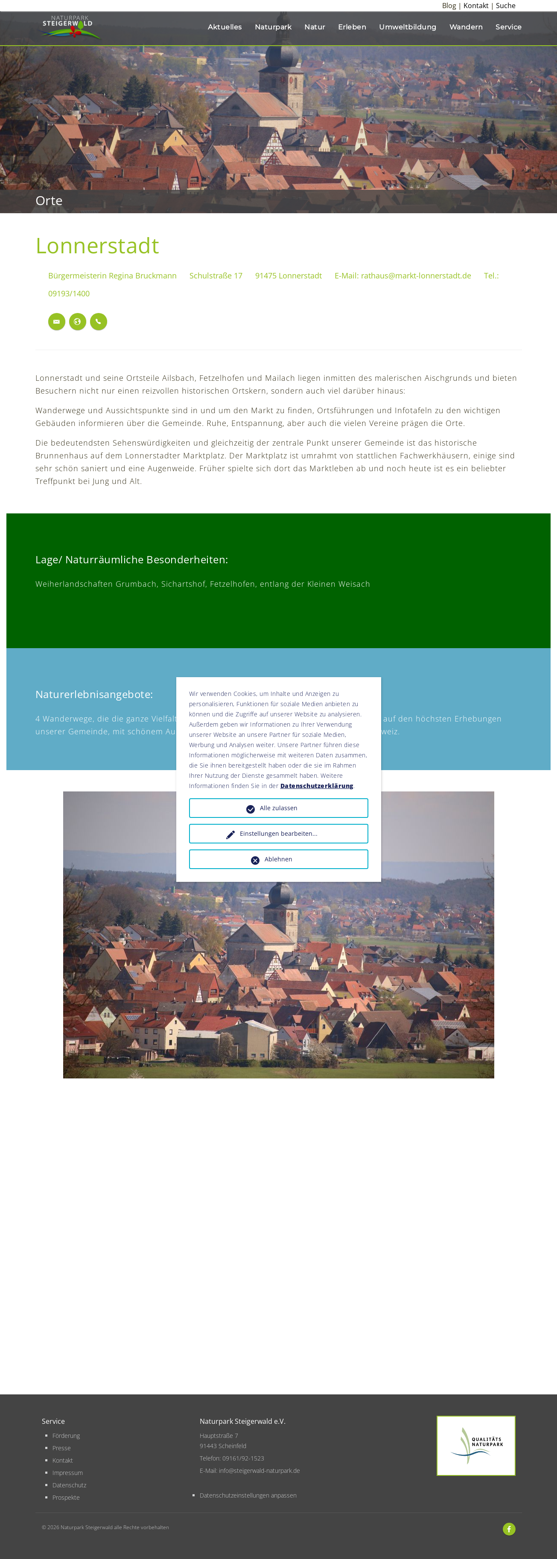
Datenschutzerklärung (316, 786)
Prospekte (66, 1497)
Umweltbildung (408, 27)
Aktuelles (225, 27)
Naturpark (273, 27)
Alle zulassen (278, 808)
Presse (61, 1448)
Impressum (67, 1473)
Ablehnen (278, 859)
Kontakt (476, 5)
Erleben (352, 27)
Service (509, 27)
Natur (314, 27)
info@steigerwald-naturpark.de (259, 1470)
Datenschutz (69, 1485)
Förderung (66, 1435)
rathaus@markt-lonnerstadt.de (416, 275)
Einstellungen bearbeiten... (279, 833)
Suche (506, 5)
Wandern (466, 27)
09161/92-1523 (243, 1458)
